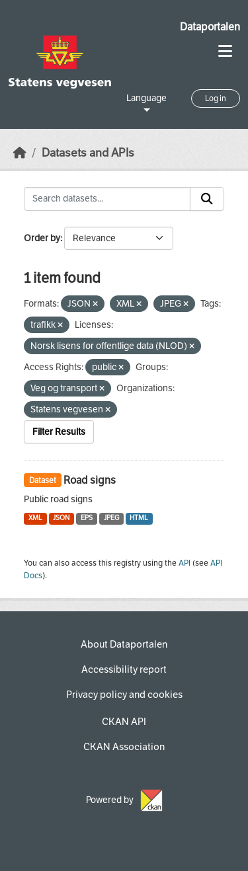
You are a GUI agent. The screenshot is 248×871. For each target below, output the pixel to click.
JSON (61, 517)
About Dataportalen (124, 644)
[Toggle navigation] (225, 51)
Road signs (89, 480)
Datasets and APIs (88, 153)
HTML (139, 517)
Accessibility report (124, 669)
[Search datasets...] (107, 199)
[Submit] (207, 199)
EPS (87, 517)
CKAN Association (124, 747)
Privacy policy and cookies (124, 695)
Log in (215, 98)
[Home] (19, 153)
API (184, 563)
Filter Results (58, 431)
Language (146, 98)
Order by (42, 238)
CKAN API (124, 722)
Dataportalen (210, 26)
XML (35, 517)
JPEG (111, 517)
